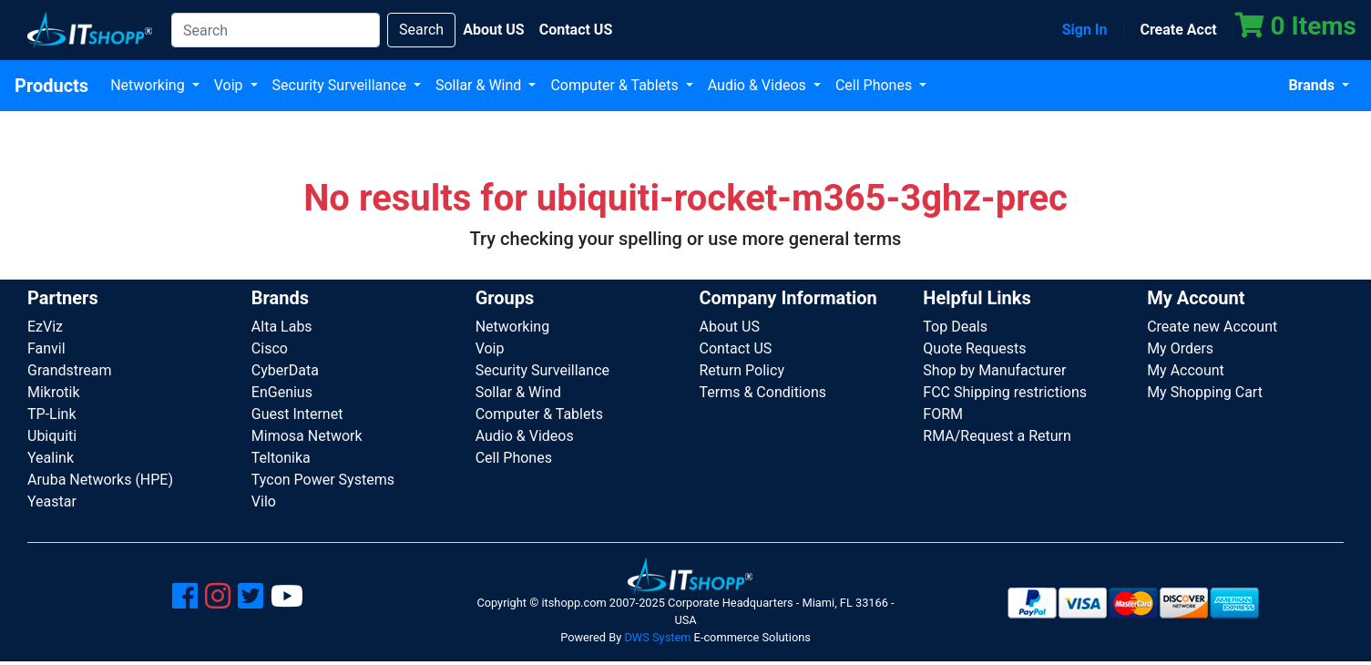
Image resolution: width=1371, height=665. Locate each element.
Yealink (50, 457)
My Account (1185, 370)
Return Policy (741, 370)
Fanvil (46, 348)
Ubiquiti (52, 436)
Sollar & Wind (480, 85)
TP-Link (52, 414)
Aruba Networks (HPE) (100, 479)
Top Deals (955, 326)
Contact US (735, 348)
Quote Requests (974, 348)
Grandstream (69, 370)
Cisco (269, 348)
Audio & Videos (759, 85)
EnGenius (281, 392)
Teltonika (281, 457)
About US (729, 326)
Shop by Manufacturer (994, 370)
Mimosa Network (307, 436)
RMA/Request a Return (997, 436)
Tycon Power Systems (322, 479)
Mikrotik (53, 392)
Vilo (263, 501)
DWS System (657, 637)
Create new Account (1212, 326)
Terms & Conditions (762, 392)
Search (421, 29)
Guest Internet (297, 414)
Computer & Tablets (615, 85)
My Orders (1180, 348)
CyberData (285, 370)
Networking (149, 85)
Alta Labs (281, 326)
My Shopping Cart (1205, 392)
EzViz (45, 326)
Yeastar (52, 501)
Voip (230, 85)
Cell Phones (875, 85)
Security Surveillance (341, 85)
